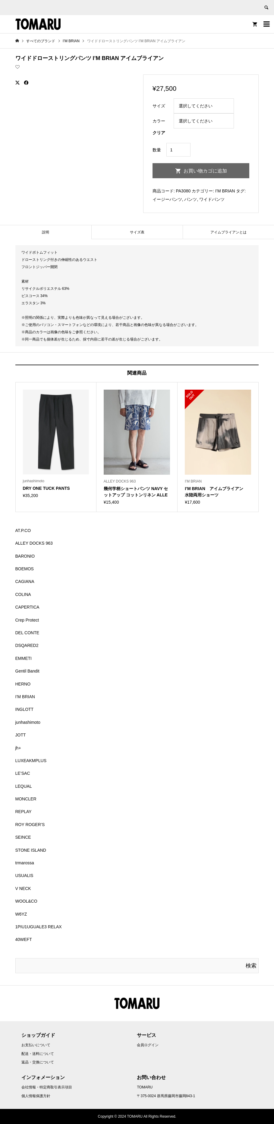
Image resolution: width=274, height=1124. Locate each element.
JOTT (20, 735)
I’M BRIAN (225, 190)
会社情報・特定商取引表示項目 (46, 1087)
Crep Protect (27, 620)
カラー (159, 121)
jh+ (18, 748)
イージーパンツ (167, 199)
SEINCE (23, 837)
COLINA (23, 594)
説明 (45, 232)
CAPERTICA (27, 607)
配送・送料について (37, 1054)
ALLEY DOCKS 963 (34, 543)
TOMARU (145, 1087)
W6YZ (21, 914)
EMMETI (23, 658)
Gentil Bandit (27, 671)
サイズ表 (137, 232)
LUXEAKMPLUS (30, 760)
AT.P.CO (23, 530)
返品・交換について (37, 1062)
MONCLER (25, 798)
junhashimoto (27, 722)
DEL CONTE (27, 632)
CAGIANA (24, 581)
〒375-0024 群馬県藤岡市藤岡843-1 (166, 1096)
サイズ (159, 105)
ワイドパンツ (212, 199)
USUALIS (24, 875)
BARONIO (25, 556)
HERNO (23, 684)
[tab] (45, 232)
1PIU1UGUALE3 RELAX (38, 926)
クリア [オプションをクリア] (159, 132)
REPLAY (23, 811)
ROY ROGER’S (30, 824)
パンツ (190, 199)
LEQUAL (23, 786)
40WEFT (23, 939)
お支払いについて (35, 1045)
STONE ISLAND (30, 850)
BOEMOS (24, 568)
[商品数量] (178, 150)
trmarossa (24, 862)
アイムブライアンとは (228, 232)
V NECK (23, 888)
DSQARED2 (27, 645)
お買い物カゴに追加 (205, 170)
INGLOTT (24, 709)
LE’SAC (22, 773)
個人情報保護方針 (35, 1096)
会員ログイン (148, 1045)
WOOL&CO (26, 901)
